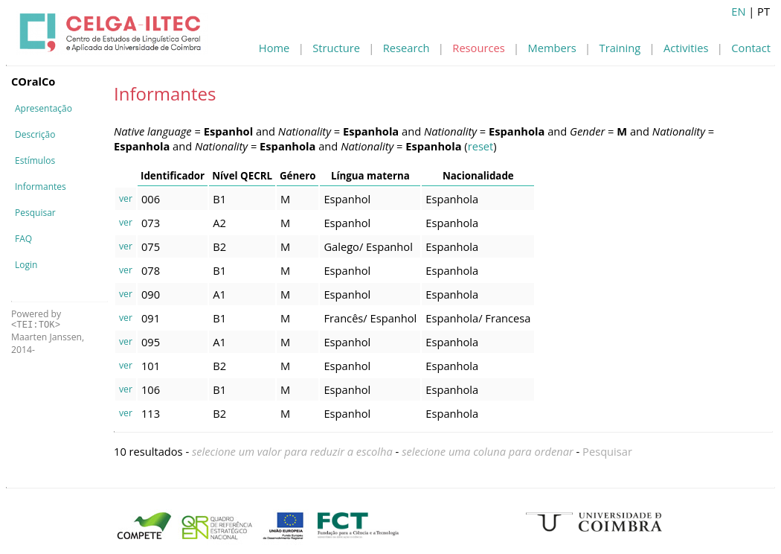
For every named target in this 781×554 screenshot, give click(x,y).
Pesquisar (35, 212)
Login (26, 264)
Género (297, 175)
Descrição (35, 134)
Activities (685, 47)
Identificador (173, 175)
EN (738, 11)
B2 (219, 246)
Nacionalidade (478, 175)
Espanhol (347, 198)
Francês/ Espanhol (370, 318)
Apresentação (43, 108)
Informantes (40, 186)
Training (620, 47)
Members (552, 47)
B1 (219, 198)
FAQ (23, 238)
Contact (751, 47)
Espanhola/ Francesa (477, 318)
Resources (478, 47)
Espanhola (451, 198)
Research (406, 47)
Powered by (36, 319)
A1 (219, 294)
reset (481, 145)
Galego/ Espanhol (368, 246)
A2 (219, 222)
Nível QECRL (242, 175)
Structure (336, 47)
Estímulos (35, 160)
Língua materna (370, 175)
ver (125, 198)
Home (274, 47)
